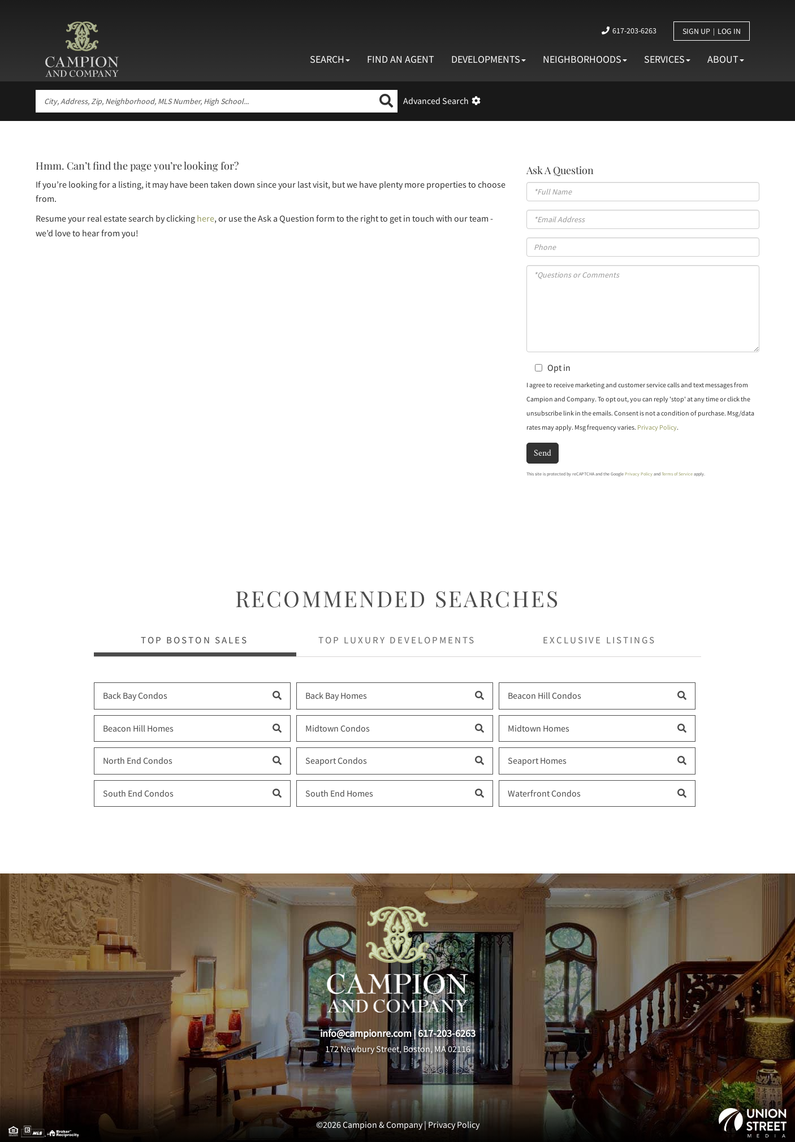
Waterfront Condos (544, 793)
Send (542, 452)
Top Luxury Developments (396, 640)
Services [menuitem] (667, 59)
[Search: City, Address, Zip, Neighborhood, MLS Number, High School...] (205, 101)
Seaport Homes (537, 760)
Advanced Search (436, 100)
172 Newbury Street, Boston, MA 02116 (397, 1048)
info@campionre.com (366, 1033)
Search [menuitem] (330, 59)
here (205, 218)
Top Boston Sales (194, 640)
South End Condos (138, 793)
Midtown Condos (337, 728)
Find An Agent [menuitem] (400, 59)
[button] (386, 101)
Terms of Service (677, 474)
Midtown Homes (538, 728)
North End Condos (137, 760)
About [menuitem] (725, 59)
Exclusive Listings (599, 640)
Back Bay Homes (336, 695)
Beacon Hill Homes (138, 728)
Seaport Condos (336, 760)
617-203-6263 (634, 30)
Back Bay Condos (135, 695)
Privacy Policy (657, 427)
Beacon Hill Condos (544, 695)
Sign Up (696, 31)
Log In (729, 31)
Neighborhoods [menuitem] (585, 59)
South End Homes (339, 793)
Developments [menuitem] (488, 59)
